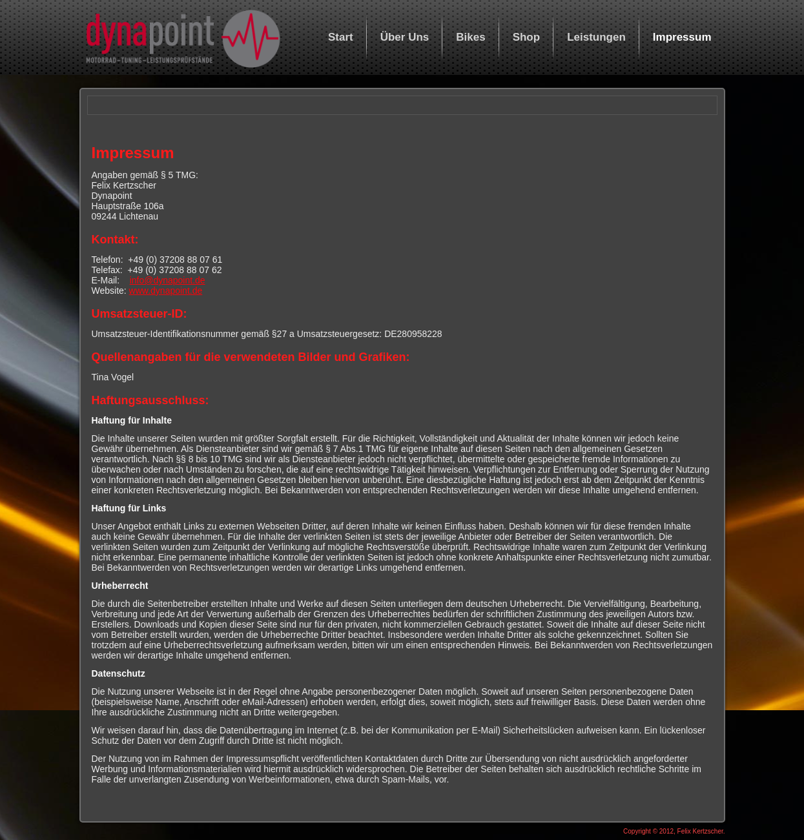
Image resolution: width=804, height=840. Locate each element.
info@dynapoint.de (167, 280)
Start (340, 37)
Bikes (470, 37)
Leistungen (596, 37)
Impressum (682, 37)
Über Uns (404, 37)
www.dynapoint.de (166, 290)
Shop (527, 37)
